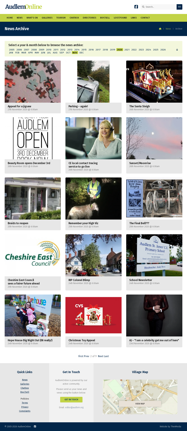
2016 (91, 49)
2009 (41, 49)
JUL (49, 52)
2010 (48, 49)
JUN (43, 52)
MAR (23, 52)
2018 (105, 49)
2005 (11, 49)
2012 (62, 49)
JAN (11, 52)
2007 (26, 49)
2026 (163, 49)
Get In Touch (71, 399)
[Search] (159, 7)
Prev (86, 356)
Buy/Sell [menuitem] (105, 17)
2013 (69, 49)
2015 (84, 49)
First (80, 356)
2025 (155, 49)
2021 (127, 49)
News (168, 28)
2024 (148, 49)
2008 (34, 49)
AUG (55, 52)
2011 (55, 49)
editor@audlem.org (74, 407)
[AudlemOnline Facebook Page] (136, 7)
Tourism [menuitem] (61, 17)
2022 (134, 49)
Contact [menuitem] (145, 17)
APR (30, 52)
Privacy (24, 407)
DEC (81, 52)
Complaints (24, 411)
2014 (77, 49)
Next (100, 356)
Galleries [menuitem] (47, 17)
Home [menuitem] (10, 17)
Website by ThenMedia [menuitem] (170, 426)
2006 (19, 49)
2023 (141, 49)
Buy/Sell (24, 392)
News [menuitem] (19, 17)
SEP (62, 52)
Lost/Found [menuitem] (120, 17)
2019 (112, 49)
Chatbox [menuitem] (74, 17)
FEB (17, 52)
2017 (98, 49)
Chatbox (25, 388)
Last (106, 356)
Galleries (24, 384)
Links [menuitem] (134, 17)
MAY (37, 52)
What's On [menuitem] (32, 17)
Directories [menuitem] (89, 17)
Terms (25, 403)
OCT (68, 52)
